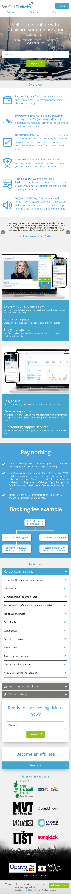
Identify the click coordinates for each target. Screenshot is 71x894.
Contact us (57, 12)
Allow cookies (58, 885)
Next (68, 232)
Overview (11, 12)
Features (34, 12)
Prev (3, 232)
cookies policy (31, 890)
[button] (35, 63)
